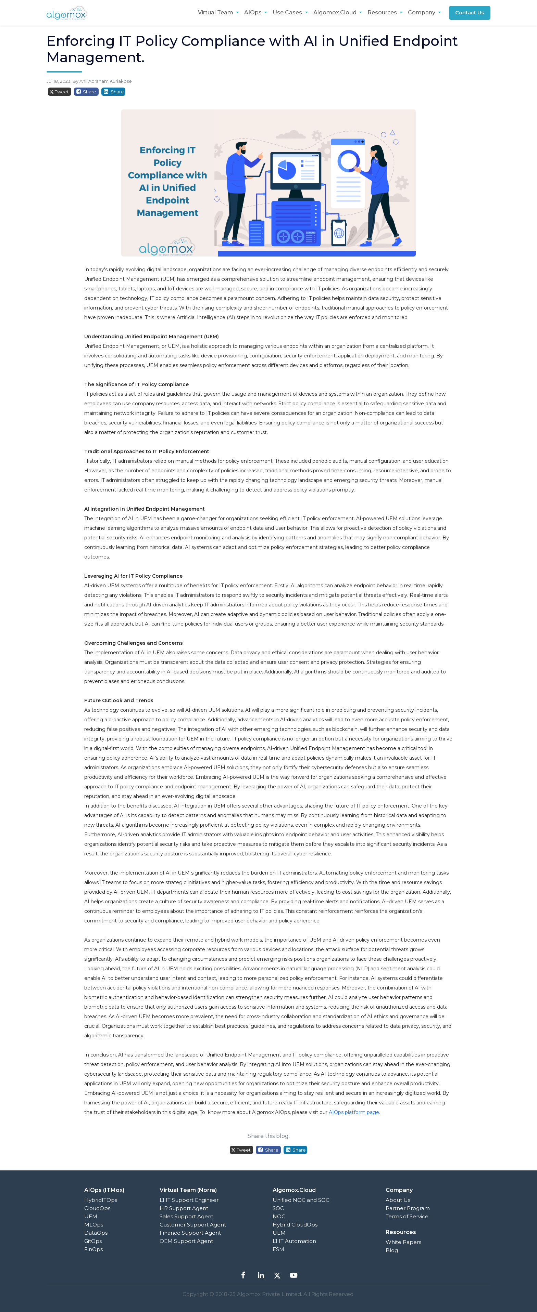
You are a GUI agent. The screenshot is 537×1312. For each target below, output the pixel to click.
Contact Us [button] (469, 12)
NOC (279, 1216)
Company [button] (421, 12)
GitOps (93, 1241)
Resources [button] (381, 12)
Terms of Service (407, 1216)
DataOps (96, 1233)
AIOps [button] (252, 12)
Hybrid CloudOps (295, 1224)
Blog (392, 1250)
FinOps (93, 1249)
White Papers (403, 1242)
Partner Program (408, 1208)
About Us (398, 1200)
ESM (278, 1249)
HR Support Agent (184, 1208)
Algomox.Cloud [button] (334, 12)
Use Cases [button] (287, 12)
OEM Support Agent (186, 1241)
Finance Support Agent (190, 1233)
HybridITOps (100, 1200)
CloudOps (97, 1208)
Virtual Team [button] (215, 12)
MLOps (93, 1224)
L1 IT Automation (294, 1241)
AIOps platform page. (354, 1112)
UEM (90, 1216)
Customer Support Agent (193, 1224)
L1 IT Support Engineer (189, 1200)
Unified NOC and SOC (301, 1200)
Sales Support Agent (186, 1216)
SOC (278, 1208)
